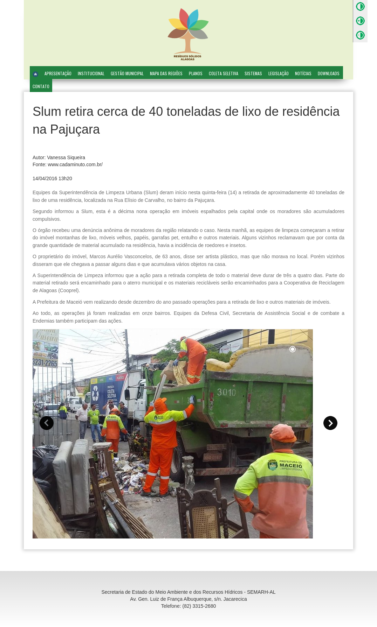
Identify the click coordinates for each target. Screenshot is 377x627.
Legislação (278, 73)
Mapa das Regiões (166, 73)
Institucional (91, 73)
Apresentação (57, 73)
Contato (41, 86)
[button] (47, 423)
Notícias (303, 73)
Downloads (329, 73)
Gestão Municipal (127, 73)
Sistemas (253, 73)
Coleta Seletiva (223, 73)
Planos (196, 73)
